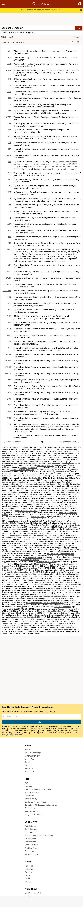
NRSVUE (7, 373)
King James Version (25, 519)
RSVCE (8, 399)
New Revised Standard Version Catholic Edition (50, 597)
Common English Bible (45, 466)
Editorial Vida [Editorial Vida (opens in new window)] (30, 841)
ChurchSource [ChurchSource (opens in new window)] (30, 832)
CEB (9, 98)
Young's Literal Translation (12, 633)
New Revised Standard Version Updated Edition (44, 603)
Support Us (29, 771)
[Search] (78, 28)
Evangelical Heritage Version (13, 482)
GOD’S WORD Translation (12, 500)
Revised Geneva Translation (68, 609)
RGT (9, 386)
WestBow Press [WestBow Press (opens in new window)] (31, 848)
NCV (9, 303)
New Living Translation (32, 580)
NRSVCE (8, 367)
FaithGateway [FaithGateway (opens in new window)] (30, 826)
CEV (9, 111)
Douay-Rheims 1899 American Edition (60, 474)
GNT (9, 186)
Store (27, 762)
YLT (9, 435)
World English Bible (60, 629)
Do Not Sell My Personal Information (41, 805)
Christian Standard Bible (20, 459)
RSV (9, 392)
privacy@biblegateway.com (12, 735)
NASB (9, 284)
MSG (9, 249)
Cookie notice (30, 808)
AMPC (8, 70)
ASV (9, 57)
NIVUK (8, 329)
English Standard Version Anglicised (27, 488)
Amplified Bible (67, 449)
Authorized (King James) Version (60, 519)
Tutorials (28, 786)
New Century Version (29, 560)
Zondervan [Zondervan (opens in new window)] (29, 851)
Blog (27, 765)
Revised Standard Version (58, 611)
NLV (9, 341)
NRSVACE (7, 360)
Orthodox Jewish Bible (62, 607)
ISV (10, 205)
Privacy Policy (66, 732)
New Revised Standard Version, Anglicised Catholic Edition (48, 590)
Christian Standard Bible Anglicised (60, 463)
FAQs (27, 783)
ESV (9, 149)
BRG (9, 79)
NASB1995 (7, 290)
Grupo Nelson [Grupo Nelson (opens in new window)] (30, 838)
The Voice (25, 627)
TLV (9, 405)
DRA (9, 123)
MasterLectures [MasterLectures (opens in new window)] (31, 854)
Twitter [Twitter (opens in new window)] (28, 878)
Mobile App (29, 759)
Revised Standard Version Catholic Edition (26, 617)
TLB (9, 243)
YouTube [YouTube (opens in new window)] (28, 881)
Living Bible (50, 529)
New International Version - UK (23, 572)
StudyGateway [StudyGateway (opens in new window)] (31, 829)
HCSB (9, 192)
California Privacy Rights (36, 802)
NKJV (9, 335)
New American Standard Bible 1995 (60, 554)
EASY (9, 136)
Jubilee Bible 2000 (38, 517)
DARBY (8, 117)
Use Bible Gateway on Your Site (38, 789)
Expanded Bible (68, 490)
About (27, 749)
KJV (10, 217)
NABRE (8, 278)
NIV (9, 322)
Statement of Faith (32, 756)
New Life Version (51, 578)
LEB (9, 236)
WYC (9, 424)
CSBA (9, 91)
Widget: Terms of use (33, 814)
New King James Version (11, 576)
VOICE (8, 411)
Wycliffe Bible (50, 631)
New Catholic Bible (33, 558)
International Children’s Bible (26, 511)
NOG (9, 271)
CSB (9, 85)
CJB (10, 104)
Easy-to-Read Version (59, 476)
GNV (9, 173)
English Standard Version (43, 484)
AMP (9, 64)
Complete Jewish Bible (28, 468)
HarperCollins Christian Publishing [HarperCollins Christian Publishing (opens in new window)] (39, 835)
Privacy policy (31, 799)
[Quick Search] (37, 28)
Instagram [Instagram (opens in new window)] (29, 869)
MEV (9, 265)
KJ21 (9, 51)
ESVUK (8, 155)
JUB (9, 211)
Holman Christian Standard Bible (63, 506)
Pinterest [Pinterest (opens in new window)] (28, 872)
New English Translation (46, 562)
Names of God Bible (64, 537)
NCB (9, 297)
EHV (9, 142)
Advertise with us (32, 792)
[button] (79, 3)
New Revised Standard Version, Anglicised (57, 584)
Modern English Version (19, 535)
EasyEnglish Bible (35, 478)
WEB (9, 418)
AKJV (9, 224)
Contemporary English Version (22, 470)
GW (9, 179)
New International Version (33, 568)
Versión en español (33, 893)
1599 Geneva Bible (68, 492)
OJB (9, 379)
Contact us (29, 795)
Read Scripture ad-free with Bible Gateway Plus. (41, 10)
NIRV (9, 316)
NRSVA (8, 354)
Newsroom (29, 768)
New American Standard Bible (14, 551)
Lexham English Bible (42, 527)
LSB (9, 230)
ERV (9, 130)
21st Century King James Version (15, 447)
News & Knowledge (33, 752)
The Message (33, 533)
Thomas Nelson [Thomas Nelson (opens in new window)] (31, 845)
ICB (9, 198)
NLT (9, 348)
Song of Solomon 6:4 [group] (13, 42)
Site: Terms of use (32, 811)
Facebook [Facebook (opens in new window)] (29, 866)
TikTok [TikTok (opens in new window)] (27, 875)
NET (9, 310)
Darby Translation (57, 472)
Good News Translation (44, 502)
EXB (9, 161)
